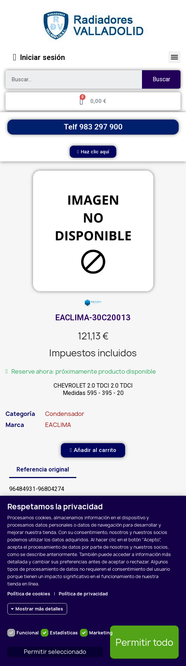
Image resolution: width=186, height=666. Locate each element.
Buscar (161, 79)
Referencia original (43, 469)
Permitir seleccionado (55, 652)
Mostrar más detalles (39, 609)
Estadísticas (64, 633)
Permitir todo (144, 642)
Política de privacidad (83, 594)
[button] (93, 152)
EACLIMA (58, 425)
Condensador (64, 414)
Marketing (101, 633)
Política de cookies (28, 594)
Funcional (28, 633)
